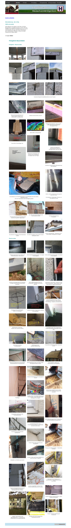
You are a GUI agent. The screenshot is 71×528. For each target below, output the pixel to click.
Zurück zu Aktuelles (9, 17)
